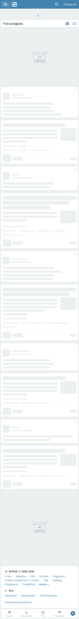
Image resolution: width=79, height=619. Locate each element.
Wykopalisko (28, 595)
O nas (8, 576)
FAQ (32, 576)
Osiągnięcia (11, 584)
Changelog (28, 584)
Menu (5, 4)
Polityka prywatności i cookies (22, 580)
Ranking (57, 580)
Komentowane (48, 595)
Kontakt (44, 576)
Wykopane (11, 595)
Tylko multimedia (74, 23)
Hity (46, 580)
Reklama (21, 576)
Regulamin (59, 576)
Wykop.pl (14, 4)
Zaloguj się (69, 4)
